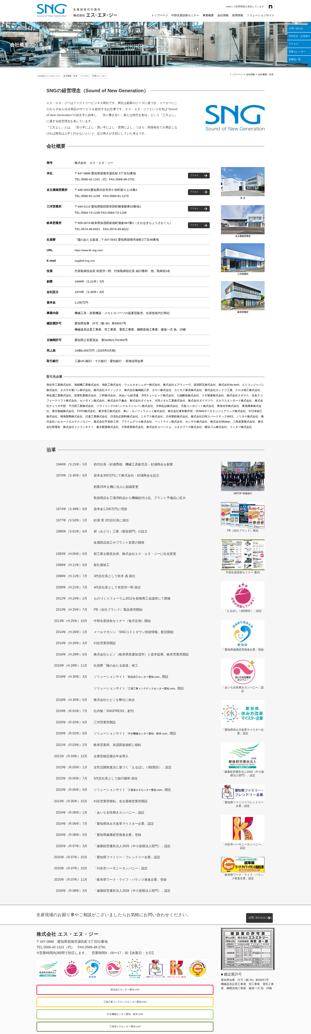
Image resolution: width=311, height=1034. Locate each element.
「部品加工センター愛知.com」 (147, 677)
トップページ (159, 15)
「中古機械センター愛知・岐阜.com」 (152, 733)
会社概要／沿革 (85, 76)
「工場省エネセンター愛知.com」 (149, 789)
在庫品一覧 (295, 59)
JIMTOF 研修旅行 (243, 493)
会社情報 (222, 15)
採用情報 (237, 15)
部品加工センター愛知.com (78, 989)
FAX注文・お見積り (299, 36)
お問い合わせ (296, 28)
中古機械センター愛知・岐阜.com (78, 1001)
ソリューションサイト (261, 15)
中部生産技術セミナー (185, 15)
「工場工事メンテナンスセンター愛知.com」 (157, 689)
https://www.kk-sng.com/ (91, 251)
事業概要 (208, 15)
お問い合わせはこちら (238, 914)
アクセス (293, 43)
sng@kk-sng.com (86, 261)
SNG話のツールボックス (54, 76)
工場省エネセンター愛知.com (166, 1001)
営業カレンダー (297, 51)
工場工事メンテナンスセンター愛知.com (166, 989)
